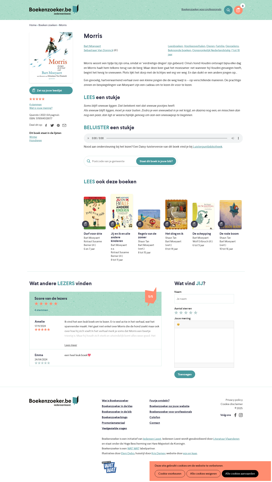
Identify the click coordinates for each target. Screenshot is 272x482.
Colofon (155, 417)
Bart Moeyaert (92, 46)
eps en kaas (190, 453)
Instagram (239, 415)
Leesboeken (175, 46)
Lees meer (71, 345)
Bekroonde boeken (179, 50)
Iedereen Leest (152, 439)
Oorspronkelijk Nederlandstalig (211, 50)
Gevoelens (232, 46)
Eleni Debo (127, 453)
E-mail (64, 125)
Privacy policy (234, 400)
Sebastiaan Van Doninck (98, 50)
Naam (177, 292)
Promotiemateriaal (113, 423)
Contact (155, 423)
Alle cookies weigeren (203, 473)
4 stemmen (35, 104)
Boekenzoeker (53, 9)
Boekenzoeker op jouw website (169, 406)
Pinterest (58, 125)
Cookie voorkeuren (169, 473)
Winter (33, 137)
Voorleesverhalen (194, 46)
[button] (178, 324)
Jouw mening (182, 318)
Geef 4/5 (191, 313)
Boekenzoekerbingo (115, 417)
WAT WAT (133, 448)
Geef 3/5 (186, 313)
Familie (220, 46)
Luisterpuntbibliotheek (207, 146)
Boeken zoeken (228, 10)
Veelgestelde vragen (114, 428)
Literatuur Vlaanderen (226, 439)
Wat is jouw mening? (40, 108)
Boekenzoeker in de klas (117, 406)
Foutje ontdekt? (159, 400)
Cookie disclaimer (232, 404)
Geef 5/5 (196, 313)
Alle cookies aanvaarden (240, 473)
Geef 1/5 (176, 313)
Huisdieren (35, 140)
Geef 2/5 (181, 313)
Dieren (210, 46)
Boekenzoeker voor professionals (201, 9)
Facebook (46, 125)
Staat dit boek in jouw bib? (156, 161)
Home (33, 25)
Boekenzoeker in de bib (117, 411)
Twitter (52, 125)
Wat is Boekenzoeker (115, 400)
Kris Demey (158, 453)
